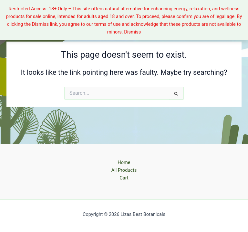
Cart (123, 178)
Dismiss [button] (132, 32)
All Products (124, 170)
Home (124, 162)
